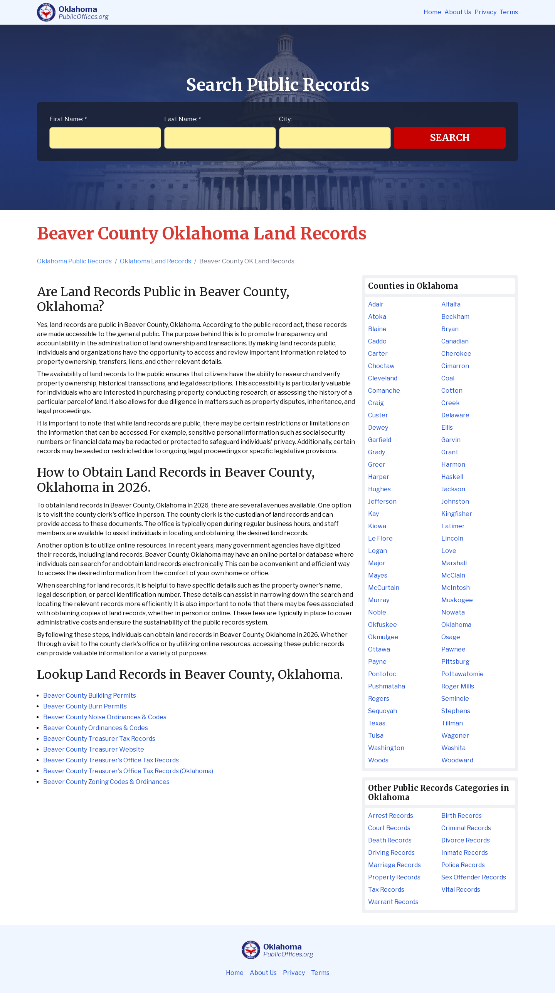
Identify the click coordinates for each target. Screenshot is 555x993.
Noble (377, 612)
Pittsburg (455, 661)
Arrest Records (390, 815)
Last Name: (182, 119)
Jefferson (382, 501)
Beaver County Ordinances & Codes (95, 728)
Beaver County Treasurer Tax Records (99, 738)
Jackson (453, 489)
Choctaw (381, 366)
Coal (447, 378)
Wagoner (455, 735)
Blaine (377, 329)
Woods (378, 760)
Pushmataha (386, 686)
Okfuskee (382, 624)
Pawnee (453, 649)
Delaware (455, 415)
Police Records (463, 865)
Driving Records (391, 852)
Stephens (455, 711)
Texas (376, 723)
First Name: (68, 119)
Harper (378, 477)
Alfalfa (451, 304)
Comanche (384, 390)
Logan (377, 550)
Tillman (452, 723)
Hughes (379, 489)
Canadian (455, 341)
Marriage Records (394, 865)
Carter (378, 353)
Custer (378, 415)
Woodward (457, 760)
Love (448, 550)
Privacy (485, 12)
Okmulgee (383, 637)
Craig (376, 403)
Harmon (453, 464)
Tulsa (375, 735)
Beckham (455, 316)
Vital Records (460, 889)
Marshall (454, 563)
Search (450, 138)
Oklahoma (456, 624)
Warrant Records (393, 902)
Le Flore (380, 538)
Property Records (394, 877)
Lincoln (452, 538)
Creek (450, 403)
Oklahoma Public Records (74, 261)
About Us (457, 12)
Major (376, 563)
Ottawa (379, 649)
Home (432, 12)
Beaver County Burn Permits (85, 706)
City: (285, 119)
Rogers (378, 698)
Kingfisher (456, 513)
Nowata (453, 612)
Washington (386, 748)
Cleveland (382, 378)
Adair (375, 304)
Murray (378, 600)
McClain (453, 575)
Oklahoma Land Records (155, 261)
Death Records (390, 840)
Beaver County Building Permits (89, 695)
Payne (377, 661)
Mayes (377, 575)
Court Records (389, 828)
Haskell (452, 477)
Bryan (450, 329)
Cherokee (456, 353)
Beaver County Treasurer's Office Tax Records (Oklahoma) (128, 771)
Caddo (377, 341)
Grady (376, 452)
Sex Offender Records (473, 877)
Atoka (377, 316)
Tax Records (386, 889)
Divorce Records (465, 840)
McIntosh (455, 587)
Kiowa (377, 526)
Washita (453, 748)
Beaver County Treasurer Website (93, 749)
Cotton (451, 390)
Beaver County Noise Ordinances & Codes (104, 717)
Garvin (451, 440)
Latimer (453, 526)
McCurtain (383, 587)
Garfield (379, 440)
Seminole (455, 698)
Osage (450, 637)
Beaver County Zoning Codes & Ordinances (106, 781)
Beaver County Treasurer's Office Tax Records (111, 760)
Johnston (455, 501)
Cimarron (455, 366)
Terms (509, 12)
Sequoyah (382, 711)
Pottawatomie (462, 674)
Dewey (378, 427)
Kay (373, 513)
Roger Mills (457, 686)
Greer (376, 464)
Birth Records (461, 815)
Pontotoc (382, 674)
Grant (449, 452)
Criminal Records (466, 828)
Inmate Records (464, 852)
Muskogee (457, 600)
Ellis (447, 427)
